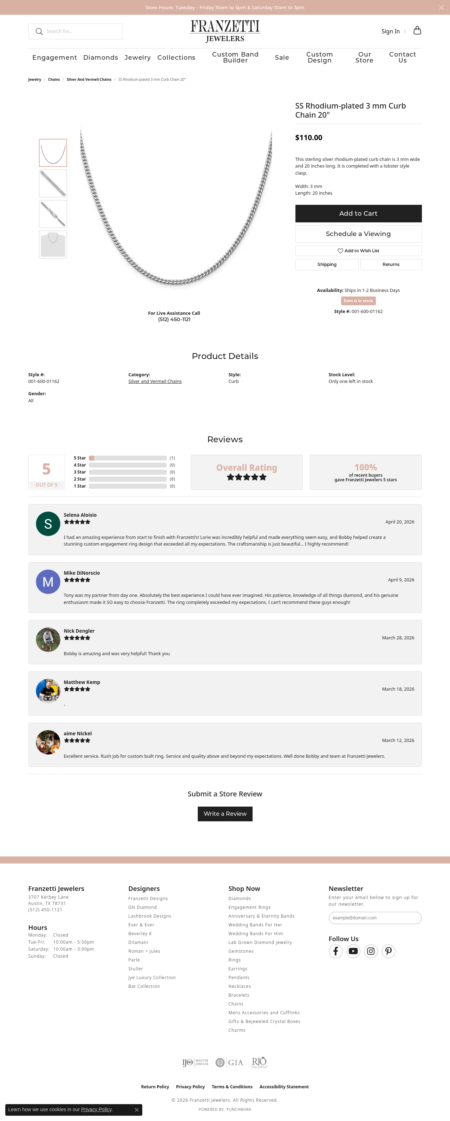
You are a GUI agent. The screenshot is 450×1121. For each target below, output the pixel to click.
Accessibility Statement (284, 1088)
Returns (391, 266)
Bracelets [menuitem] (239, 997)
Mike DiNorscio (82, 574)
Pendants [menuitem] (239, 979)
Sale (277, 58)
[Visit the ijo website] (195, 1064)
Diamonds (93, 58)
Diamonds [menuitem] (240, 900)
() (172, 460)
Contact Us (406, 58)
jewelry (34, 81)
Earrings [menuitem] (238, 970)
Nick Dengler (79, 632)
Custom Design (317, 58)
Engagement (48, 58)
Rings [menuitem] (235, 962)
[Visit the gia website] (229, 1064)
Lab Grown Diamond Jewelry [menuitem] (260, 944)
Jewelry (131, 58)
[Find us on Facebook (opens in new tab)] (336, 953)
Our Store (364, 58)
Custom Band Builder (228, 58)
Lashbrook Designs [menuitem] (150, 918)
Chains (54, 81)
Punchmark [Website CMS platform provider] (239, 1111)
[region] (176, 200)
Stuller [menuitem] (136, 970)
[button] (393, 31)
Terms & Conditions (232, 1088)
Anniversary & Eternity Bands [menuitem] (262, 918)
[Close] (441, 7)
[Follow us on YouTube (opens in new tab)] (353, 953)
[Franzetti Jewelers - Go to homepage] (225, 31)
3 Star (80, 474)
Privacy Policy (190, 1088)
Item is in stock (358, 302)
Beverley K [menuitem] (140, 935)
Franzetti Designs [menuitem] (148, 900)
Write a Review (225, 815)
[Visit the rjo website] (259, 1064)
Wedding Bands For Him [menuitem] (256, 935)
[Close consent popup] (137, 1110)
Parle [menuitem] (134, 962)
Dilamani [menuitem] (139, 944)
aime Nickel (78, 735)
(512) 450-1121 (174, 321)
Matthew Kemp (82, 683)
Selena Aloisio (80, 516)
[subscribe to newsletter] (412, 920)
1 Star (80, 488)
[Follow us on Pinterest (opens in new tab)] (388, 953)
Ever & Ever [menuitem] (142, 927)
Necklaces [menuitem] (240, 988)
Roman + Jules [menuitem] (145, 953)
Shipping (327, 266)
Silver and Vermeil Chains (89, 81)
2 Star (80, 481)
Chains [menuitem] (236, 1006)
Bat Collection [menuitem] (144, 988)
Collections (169, 58)
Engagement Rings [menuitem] (250, 909)
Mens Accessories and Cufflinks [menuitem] (264, 1014)
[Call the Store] (45, 911)
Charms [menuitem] (237, 1032)
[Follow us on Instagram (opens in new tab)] (371, 953)
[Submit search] (36, 31)
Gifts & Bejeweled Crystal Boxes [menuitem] (265, 1023)
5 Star (80, 460)
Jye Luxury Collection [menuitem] (152, 979)
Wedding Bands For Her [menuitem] (255, 927)
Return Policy (155, 1088)
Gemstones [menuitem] (241, 953)
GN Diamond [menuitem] (143, 909)
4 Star (80, 467)
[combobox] (82, 31)
